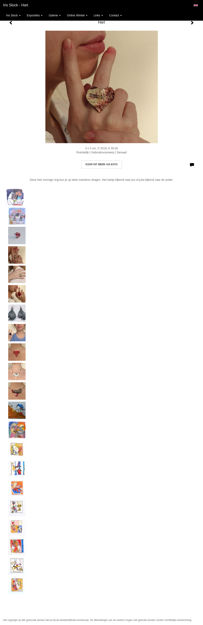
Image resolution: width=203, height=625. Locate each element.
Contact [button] (115, 15)
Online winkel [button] (77, 15)
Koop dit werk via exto (101, 164)
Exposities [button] (35, 15)
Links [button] (98, 15)
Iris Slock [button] (13, 15)
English (195, 5)
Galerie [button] (55, 15)
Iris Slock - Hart (15, 5)
